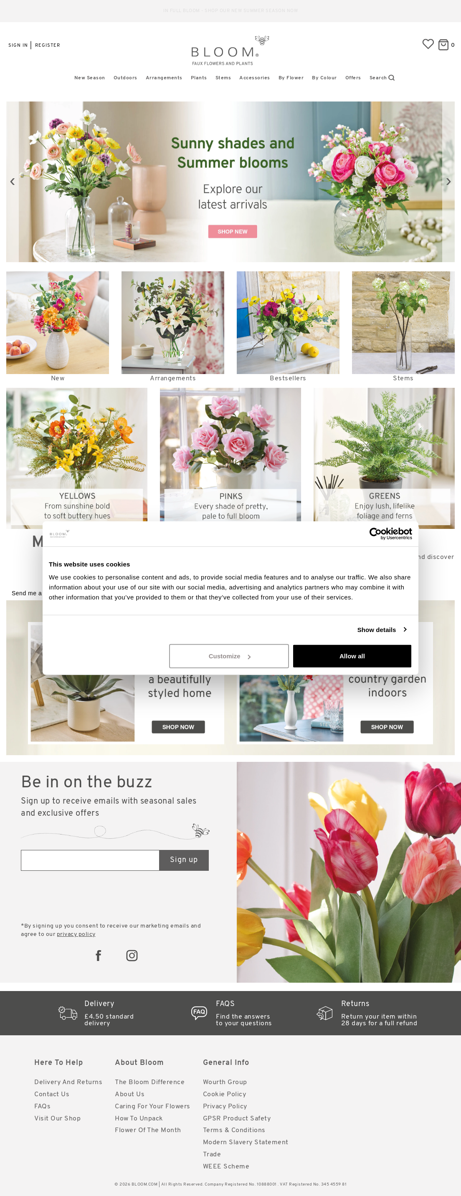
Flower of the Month (148, 1130)
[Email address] (90, 860)
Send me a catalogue (41, 593)
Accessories (254, 78)
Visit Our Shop (57, 1118)
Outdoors (125, 78)
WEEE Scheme (226, 1166)
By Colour (324, 78)
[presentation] (12, 181)
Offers (353, 78)
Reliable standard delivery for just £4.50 (231, 11)
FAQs (42, 1106)
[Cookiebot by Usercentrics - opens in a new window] (375, 533)
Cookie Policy (224, 1094)
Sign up (184, 860)
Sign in (18, 45)
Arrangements (164, 78)
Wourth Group (225, 1082)
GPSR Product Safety (237, 1118)
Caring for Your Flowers (152, 1106)
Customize (230, 656)
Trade (212, 1154)
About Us (129, 1094)
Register (47, 45)
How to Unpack (139, 1118)
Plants (199, 78)
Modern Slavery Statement (246, 1142)
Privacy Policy (225, 1106)
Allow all (352, 656)
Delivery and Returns (68, 1082)
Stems (223, 78)
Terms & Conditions (234, 1130)
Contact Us (51, 1094)
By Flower (291, 78)
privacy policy (76, 934)
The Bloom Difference (150, 1082)
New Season (89, 78)
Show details (376, 629)
